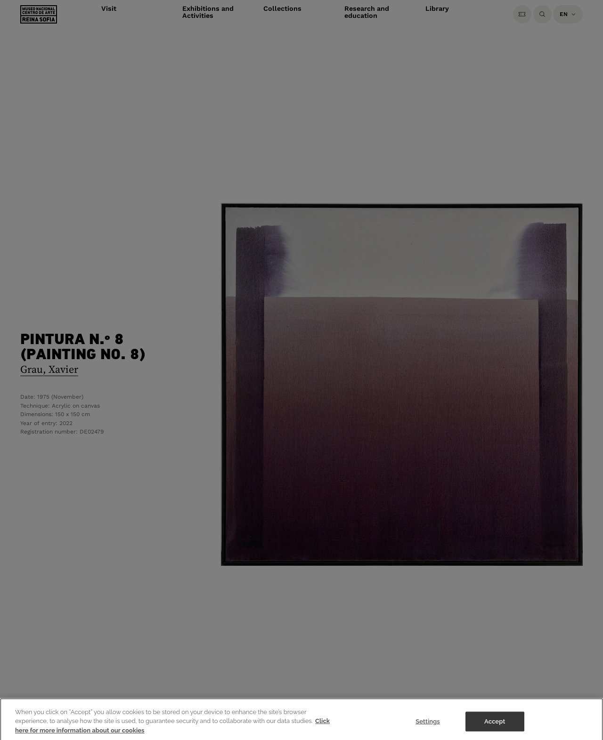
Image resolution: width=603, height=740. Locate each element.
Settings (428, 724)
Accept (494, 724)
